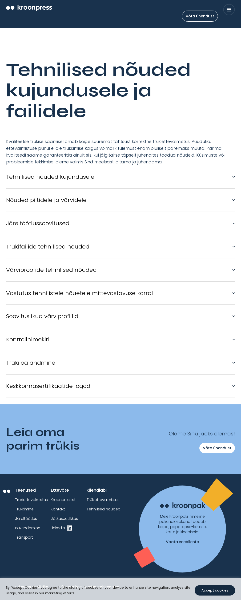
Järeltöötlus (26, 518)
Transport (24, 537)
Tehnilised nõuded (103, 509)
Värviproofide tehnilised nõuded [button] (51, 270)
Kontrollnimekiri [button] (27, 339)
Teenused (25, 490)
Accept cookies (214, 590)
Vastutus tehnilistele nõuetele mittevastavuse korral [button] (79, 293)
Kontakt (58, 509)
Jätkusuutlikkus (64, 518)
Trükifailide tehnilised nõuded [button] (47, 246)
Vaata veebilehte (182, 542)
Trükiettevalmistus (31, 499)
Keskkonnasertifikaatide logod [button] (48, 386)
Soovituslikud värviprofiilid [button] (42, 316)
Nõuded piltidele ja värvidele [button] (46, 200)
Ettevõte (60, 490)
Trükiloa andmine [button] (30, 363)
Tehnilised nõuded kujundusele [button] (50, 177)
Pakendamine (27, 528)
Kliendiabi (97, 490)
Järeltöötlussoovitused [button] (37, 223)
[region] (120, 589)
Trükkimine (24, 509)
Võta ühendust (200, 16)
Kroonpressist (63, 499)
